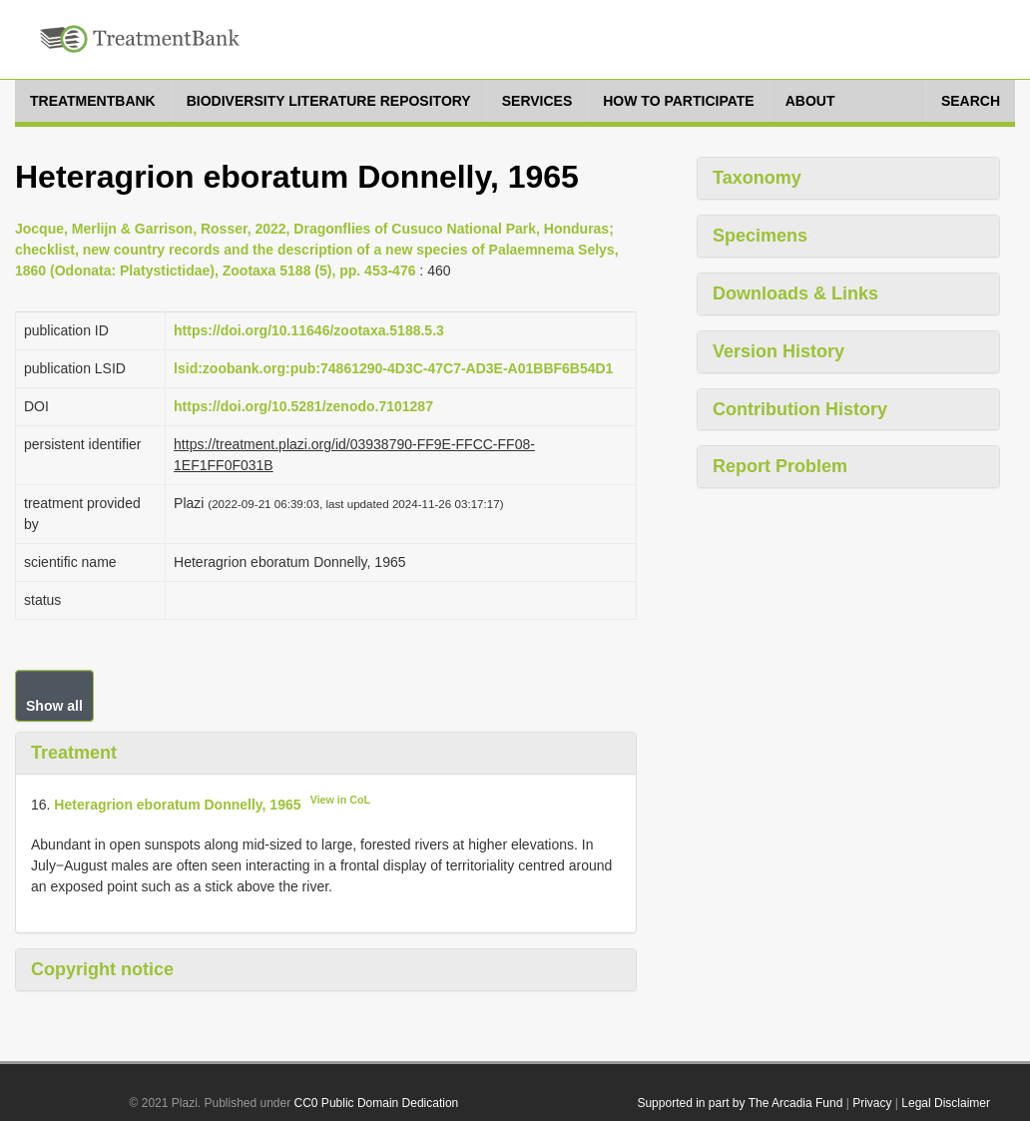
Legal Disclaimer (945, 1103)
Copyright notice (102, 969)
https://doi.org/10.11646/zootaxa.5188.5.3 (309, 330)
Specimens (760, 236)
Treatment (74, 753)
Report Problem (780, 466)
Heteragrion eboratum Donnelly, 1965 (177, 804)
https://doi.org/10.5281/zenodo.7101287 (303, 406)
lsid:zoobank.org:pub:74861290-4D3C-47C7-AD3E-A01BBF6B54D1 (393, 368)
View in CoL (340, 800)
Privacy (871, 1103)
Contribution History (800, 409)
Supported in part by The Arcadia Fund (739, 1103)
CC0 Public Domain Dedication (376, 1103)
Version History (778, 351)
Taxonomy (757, 178)
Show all (54, 706)
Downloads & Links (795, 293)
